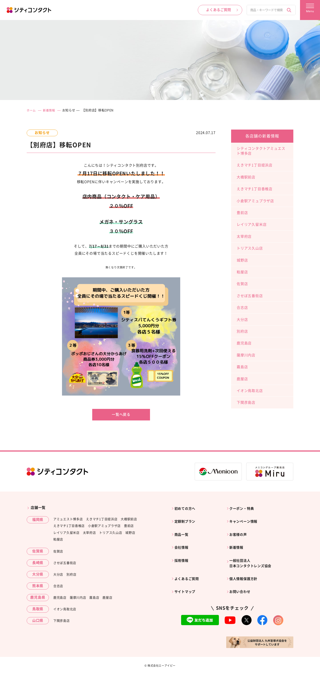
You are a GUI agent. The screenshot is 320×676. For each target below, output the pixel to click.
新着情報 (50, 110)
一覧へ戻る (121, 414)
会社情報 (182, 541)
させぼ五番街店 (250, 295)
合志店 (242, 307)
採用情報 (182, 552)
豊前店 (242, 212)
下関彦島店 (246, 402)
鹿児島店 (244, 343)
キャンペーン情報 (245, 518)
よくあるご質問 (188, 569)
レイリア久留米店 (251, 224)
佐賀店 (242, 284)
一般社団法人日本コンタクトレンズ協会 (252, 555)
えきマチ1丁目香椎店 (254, 189)
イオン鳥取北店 (250, 390)
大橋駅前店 (246, 177)
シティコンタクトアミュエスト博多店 (261, 150)
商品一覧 (182, 530)
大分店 (242, 319)
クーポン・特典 (243, 507)
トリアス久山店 (250, 248)
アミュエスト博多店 (68, 518)
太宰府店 (244, 236)
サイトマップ (186, 580)
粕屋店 (242, 272)
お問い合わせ (241, 580)
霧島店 (242, 367)
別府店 (242, 331)
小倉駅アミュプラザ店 (255, 200)
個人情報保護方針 (245, 569)
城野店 (242, 260)
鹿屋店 (242, 378)
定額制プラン (186, 518)
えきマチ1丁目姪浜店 (254, 165)
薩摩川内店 (246, 355)
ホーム (31, 110)
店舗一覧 (38, 507)
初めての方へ (186, 507)
